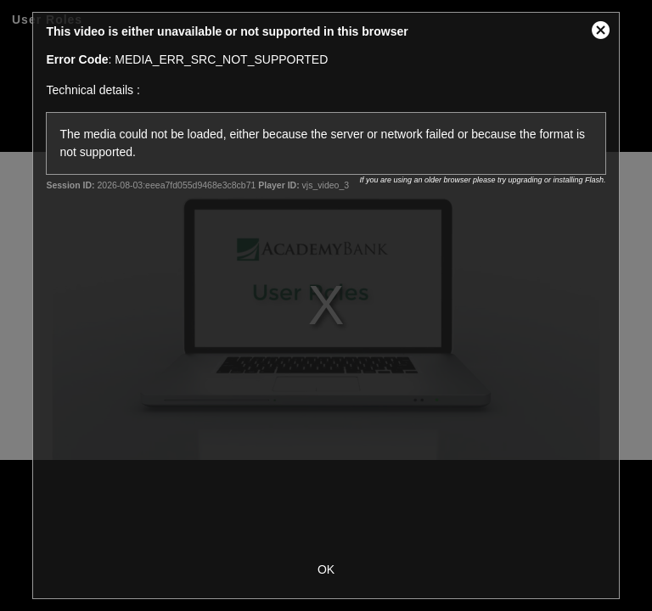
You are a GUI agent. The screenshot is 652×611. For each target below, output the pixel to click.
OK (326, 569)
